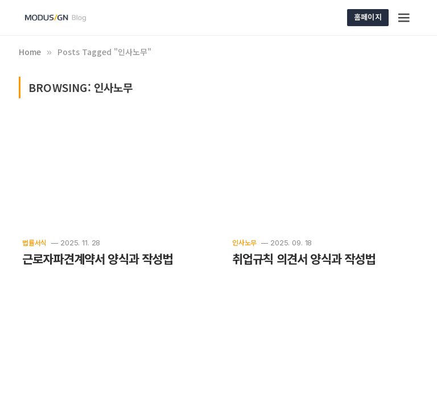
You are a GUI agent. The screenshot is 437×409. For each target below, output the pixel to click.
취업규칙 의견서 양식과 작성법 (304, 258)
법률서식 (34, 242)
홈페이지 (368, 16)
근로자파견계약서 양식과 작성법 (97, 258)
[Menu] (404, 17)
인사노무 (244, 242)
